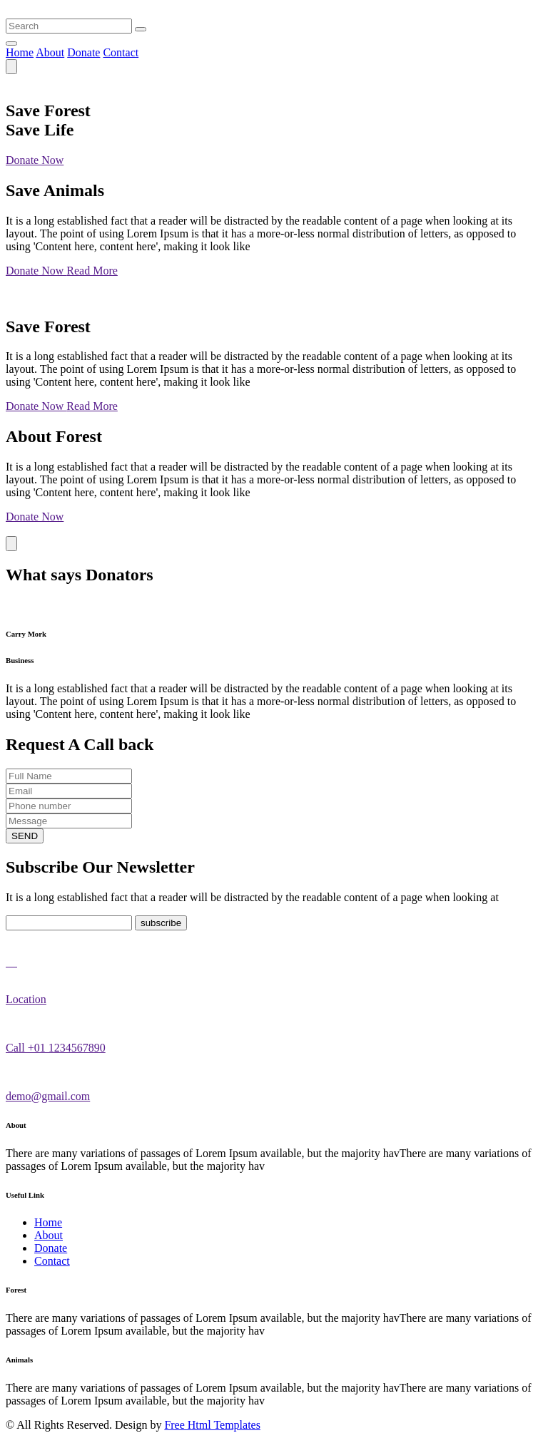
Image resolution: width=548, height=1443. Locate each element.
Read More (92, 271)
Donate (83, 52)
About (50, 52)
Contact (120, 52)
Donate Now (35, 160)
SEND (24, 836)
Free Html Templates (212, 1425)
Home (20, 52)
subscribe (161, 923)
